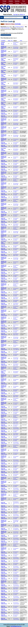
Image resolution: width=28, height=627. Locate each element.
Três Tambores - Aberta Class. (16, 536)
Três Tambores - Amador (16, 51)
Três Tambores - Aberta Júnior (16, 146)
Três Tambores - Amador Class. (16, 532)
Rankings (4, 3)
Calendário (11, 1)
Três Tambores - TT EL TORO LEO (16, 349)
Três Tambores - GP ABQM (16, 75)
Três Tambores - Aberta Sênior (16, 67)
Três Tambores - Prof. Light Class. (16, 529)
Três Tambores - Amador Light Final (16, 521)
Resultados (17, 1)
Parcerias (17, 3)
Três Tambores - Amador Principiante (16, 43)
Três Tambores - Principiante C (16, 87)
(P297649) (18, 24)
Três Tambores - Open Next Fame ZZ (16, 503)
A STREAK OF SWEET (19, 26)
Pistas (23, 1)
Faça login (15, 14)
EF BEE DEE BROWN (5, 28)
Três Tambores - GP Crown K (16, 116)
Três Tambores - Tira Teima (16, 55)
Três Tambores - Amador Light (16, 47)
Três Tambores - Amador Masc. (16, 120)
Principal (4, 1)
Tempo (9, 40)
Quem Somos (23, 3)
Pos (11, 40)
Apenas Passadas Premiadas (6, 35)
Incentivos (11, 3)
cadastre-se (22, 14)
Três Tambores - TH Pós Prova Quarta (16, 59)
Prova (21, 40)
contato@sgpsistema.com (16, 626)
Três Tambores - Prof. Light (16, 63)
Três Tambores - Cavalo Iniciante (16, 585)
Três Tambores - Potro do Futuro (16, 428)
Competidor (3, 40)
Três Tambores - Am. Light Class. (16, 525)
